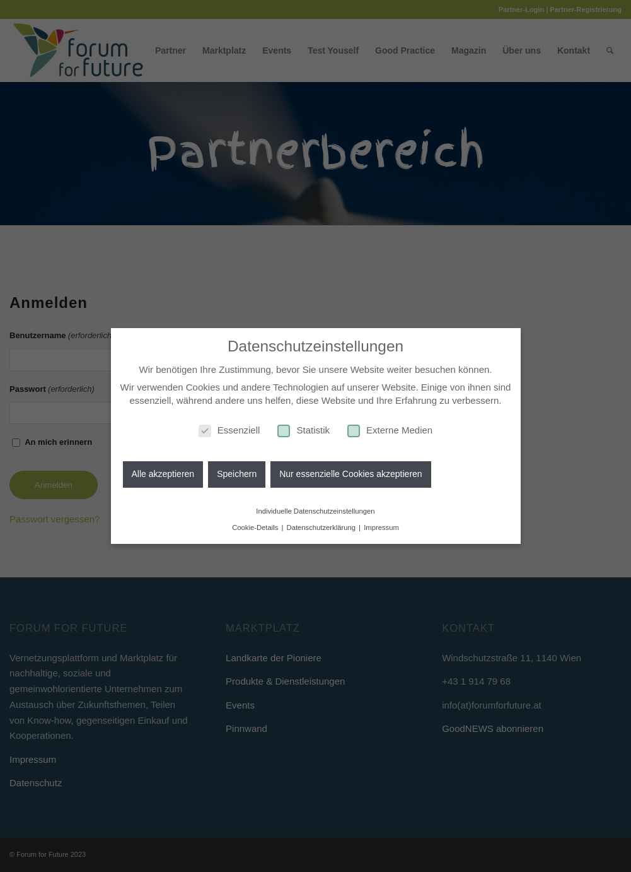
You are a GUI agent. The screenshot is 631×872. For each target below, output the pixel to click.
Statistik (303, 427)
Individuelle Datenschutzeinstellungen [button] (315, 508)
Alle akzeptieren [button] (163, 472)
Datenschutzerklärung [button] (322, 525)
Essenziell (229, 427)
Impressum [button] (381, 525)
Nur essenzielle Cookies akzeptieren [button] (350, 472)
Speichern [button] (237, 472)
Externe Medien (389, 427)
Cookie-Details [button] (256, 525)
